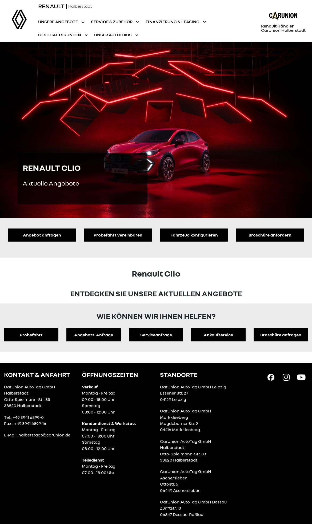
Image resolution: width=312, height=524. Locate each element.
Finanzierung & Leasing (173, 21)
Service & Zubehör (112, 21)
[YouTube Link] (301, 377)
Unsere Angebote (58, 21)
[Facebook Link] (271, 377)
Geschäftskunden (60, 34)
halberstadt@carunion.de (44, 435)
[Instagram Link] (286, 377)
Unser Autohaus (113, 34)
